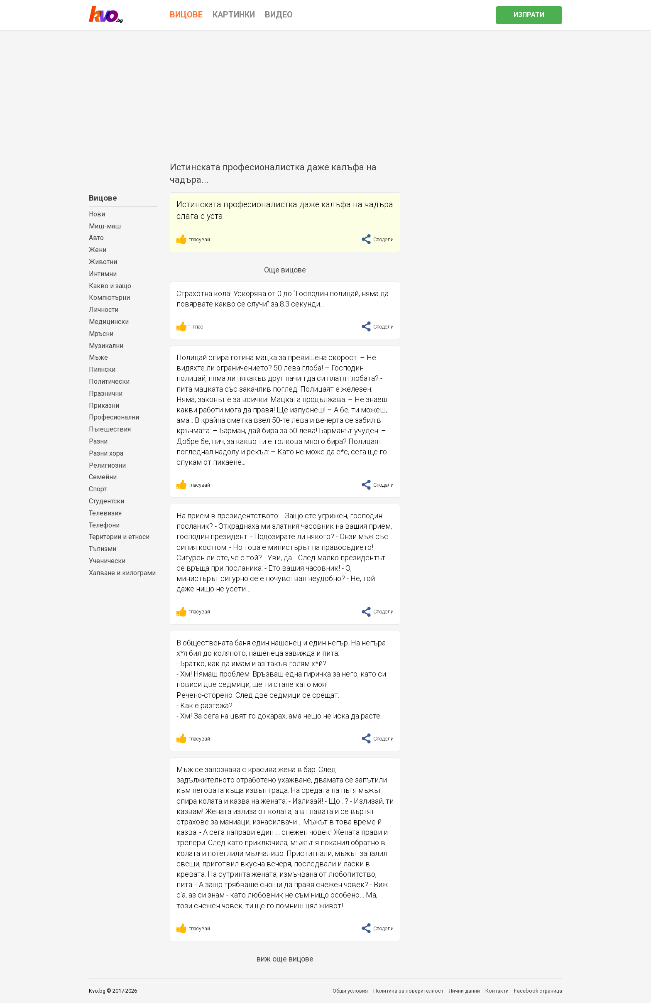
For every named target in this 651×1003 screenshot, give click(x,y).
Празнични (105, 393)
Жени (97, 250)
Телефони (104, 525)
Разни (98, 441)
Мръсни (101, 334)
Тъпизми (102, 549)
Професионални (114, 417)
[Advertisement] (325, 93)
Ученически (107, 561)
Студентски (106, 501)
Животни (103, 262)
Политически (109, 381)
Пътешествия (110, 429)
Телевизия (105, 513)
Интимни (103, 274)
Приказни (104, 406)
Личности (103, 310)
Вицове (103, 198)
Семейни (103, 477)
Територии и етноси (119, 537)
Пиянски (102, 369)
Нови (97, 214)
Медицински (109, 322)
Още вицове (285, 269)
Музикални (106, 346)
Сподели (377, 239)
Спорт (98, 489)
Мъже (98, 357)
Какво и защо (110, 286)
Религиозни (107, 465)
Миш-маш (105, 226)
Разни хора (106, 453)
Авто (96, 238)
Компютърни (109, 298)
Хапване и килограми (122, 573)
